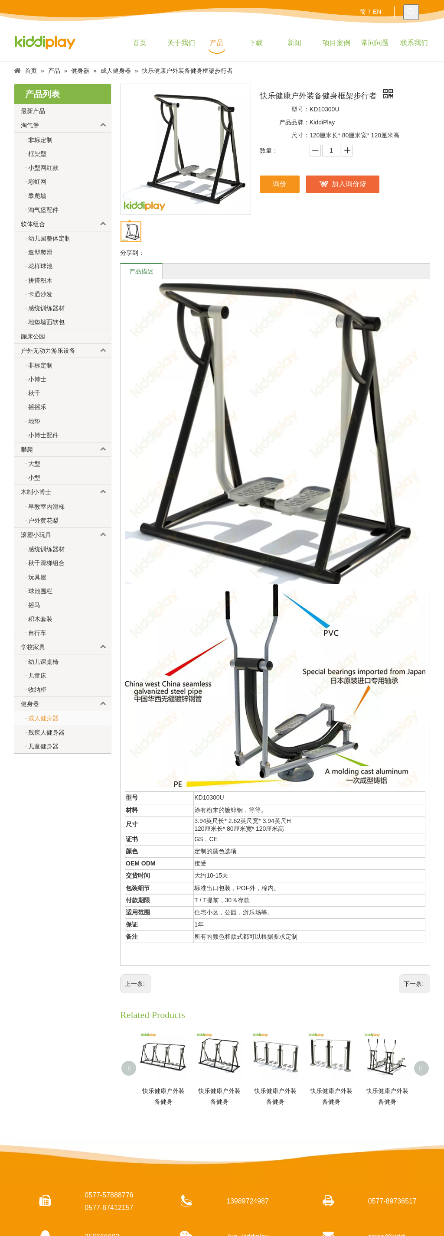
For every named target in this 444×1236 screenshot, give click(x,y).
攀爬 (66, 449)
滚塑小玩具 (66, 535)
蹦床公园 (33, 336)
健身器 (66, 704)
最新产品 (33, 110)
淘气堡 (66, 125)
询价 (280, 184)
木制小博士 (66, 492)
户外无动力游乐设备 (66, 351)
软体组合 (66, 224)
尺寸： (300, 135)
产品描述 (141, 271)
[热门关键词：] (411, 12)
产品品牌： (294, 122)
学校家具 (66, 647)
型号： (300, 109)
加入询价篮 (349, 184)
